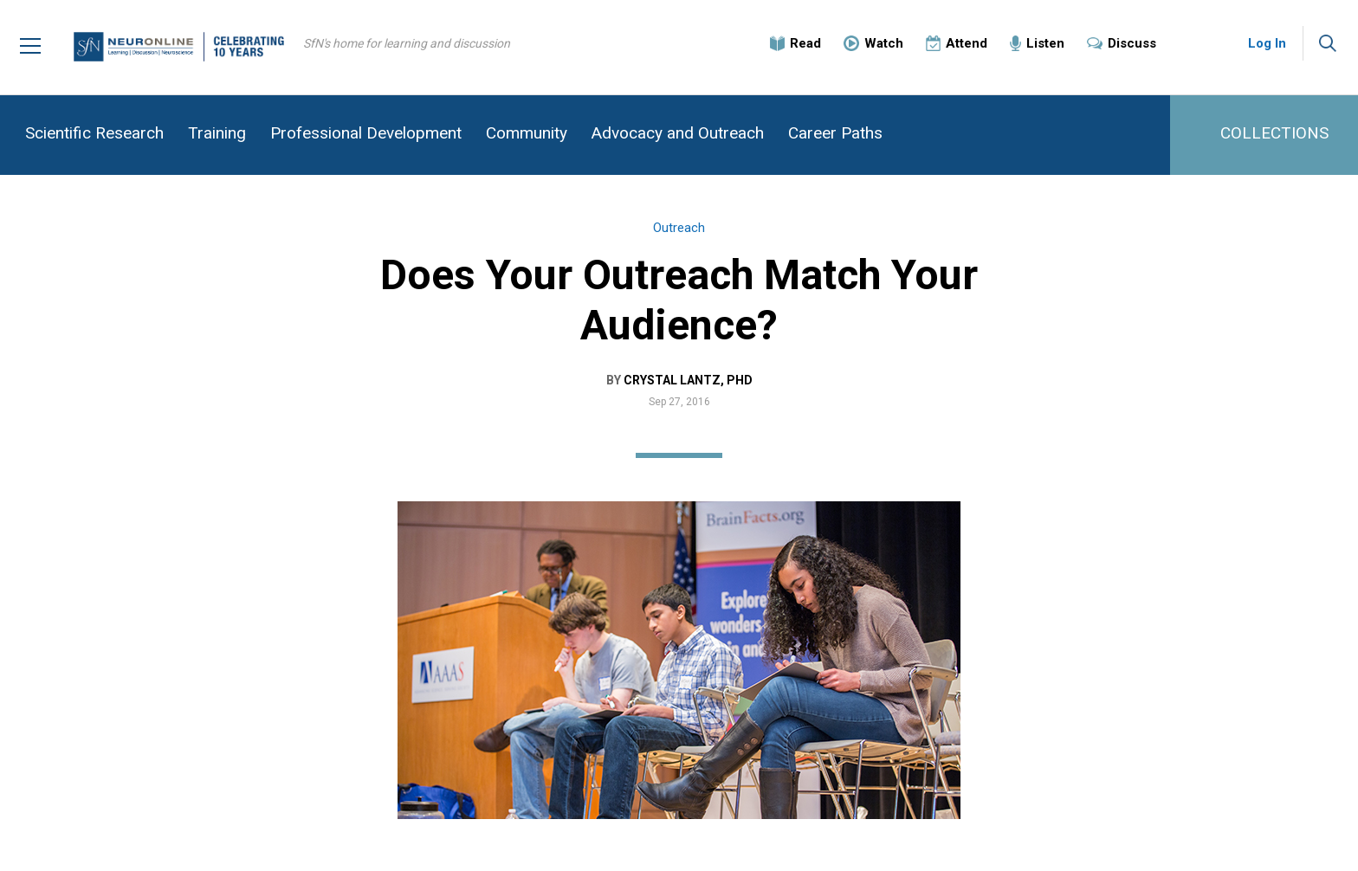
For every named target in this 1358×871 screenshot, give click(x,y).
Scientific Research (94, 133)
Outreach (679, 227)
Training (217, 133)
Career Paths (835, 133)
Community (526, 133)
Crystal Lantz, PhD (688, 380)
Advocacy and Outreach (678, 133)
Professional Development (366, 133)
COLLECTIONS (1274, 133)
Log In (1267, 43)
